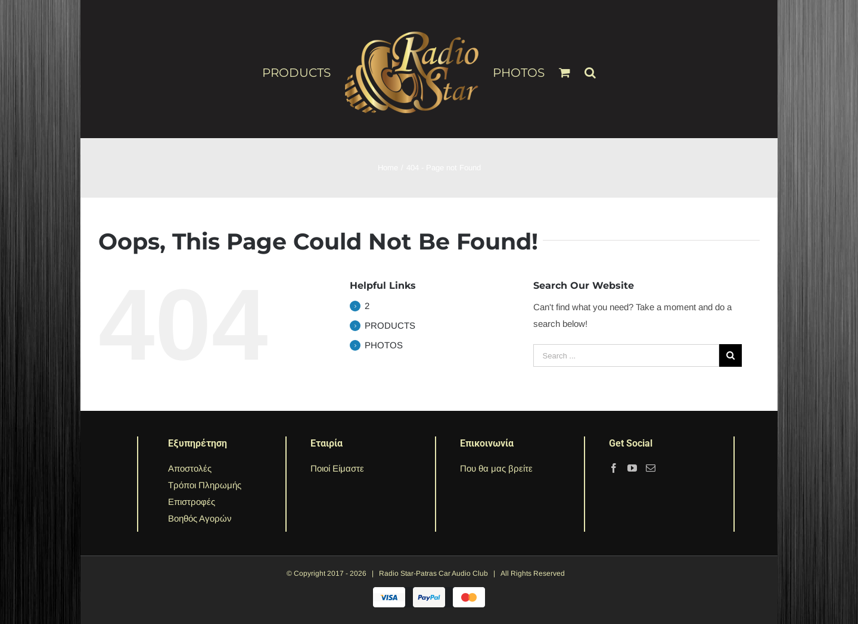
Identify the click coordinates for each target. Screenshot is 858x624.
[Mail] (650, 468)
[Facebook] (613, 468)
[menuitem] (303, 72)
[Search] (590, 67)
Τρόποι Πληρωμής (204, 485)
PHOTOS (384, 345)
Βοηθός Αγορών (200, 518)
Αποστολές (190, 468)
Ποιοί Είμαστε (337, 468)
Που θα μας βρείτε (496, 468)
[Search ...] (626, 355)
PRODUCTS (390, 325)
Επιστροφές (191, 502)
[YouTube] (632, 468)
